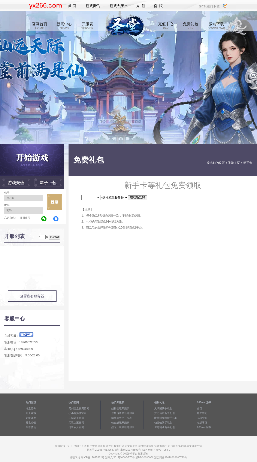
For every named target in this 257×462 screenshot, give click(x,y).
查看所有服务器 (32, 296)
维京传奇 (31, 408)
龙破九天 (31, 417)
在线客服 (202, 422)
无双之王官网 (76, 422)
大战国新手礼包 (163, 408)
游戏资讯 (93, 6)
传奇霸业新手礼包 (164, 427)
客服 (158, 6)
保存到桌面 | (206, 6)
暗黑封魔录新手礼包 (165, 417)
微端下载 (216, 26)
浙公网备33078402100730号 (170, 457)
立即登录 (54, 202)
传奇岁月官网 (76, 427)
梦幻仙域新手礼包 (164, 413)
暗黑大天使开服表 (121, 417)
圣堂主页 (234, 162)
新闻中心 (64, 26)
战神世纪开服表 (120, 408)
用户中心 (202, 413)
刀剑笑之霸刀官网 (79, 408)
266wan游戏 (204, 427)
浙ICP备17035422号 (92, 457)
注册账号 (25, 217)
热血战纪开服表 (120, 422)
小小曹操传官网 (78, 413)
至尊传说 (31, 427)
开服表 (87, 26)
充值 (140, 6)
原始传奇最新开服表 (122, 413)
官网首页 (39, 26)
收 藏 (216, 6)
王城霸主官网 (76, 417)
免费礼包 (190, 26)
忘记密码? (10, 217)
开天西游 (31, 413)
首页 (72, 6)
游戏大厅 (117, 6)
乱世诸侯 (31, 422)
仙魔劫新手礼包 (163, 422)
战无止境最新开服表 (122, 427)
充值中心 (165, 26)
